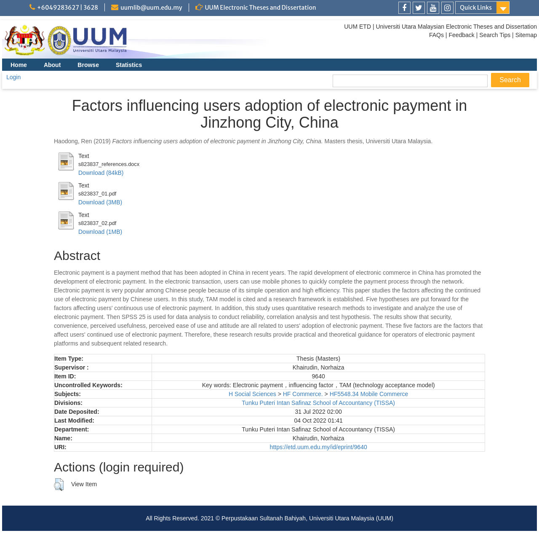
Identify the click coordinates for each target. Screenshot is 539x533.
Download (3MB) (100, 202)
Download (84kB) (100, 172)
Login (13, 77)
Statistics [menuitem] (129, 65)
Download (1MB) (100, 231)
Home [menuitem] (19, 65)
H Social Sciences (252, 394)
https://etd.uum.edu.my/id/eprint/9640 (318, 447)
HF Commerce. (303, 394)
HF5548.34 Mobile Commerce (369, 394)
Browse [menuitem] (88, 65)
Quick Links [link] (476, 7)
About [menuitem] (52, 65)
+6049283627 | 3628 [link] (67, 7)
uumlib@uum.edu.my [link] (151, 7)
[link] (404, 8)
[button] (59, 484)
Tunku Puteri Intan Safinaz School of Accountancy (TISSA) (318, 402)
